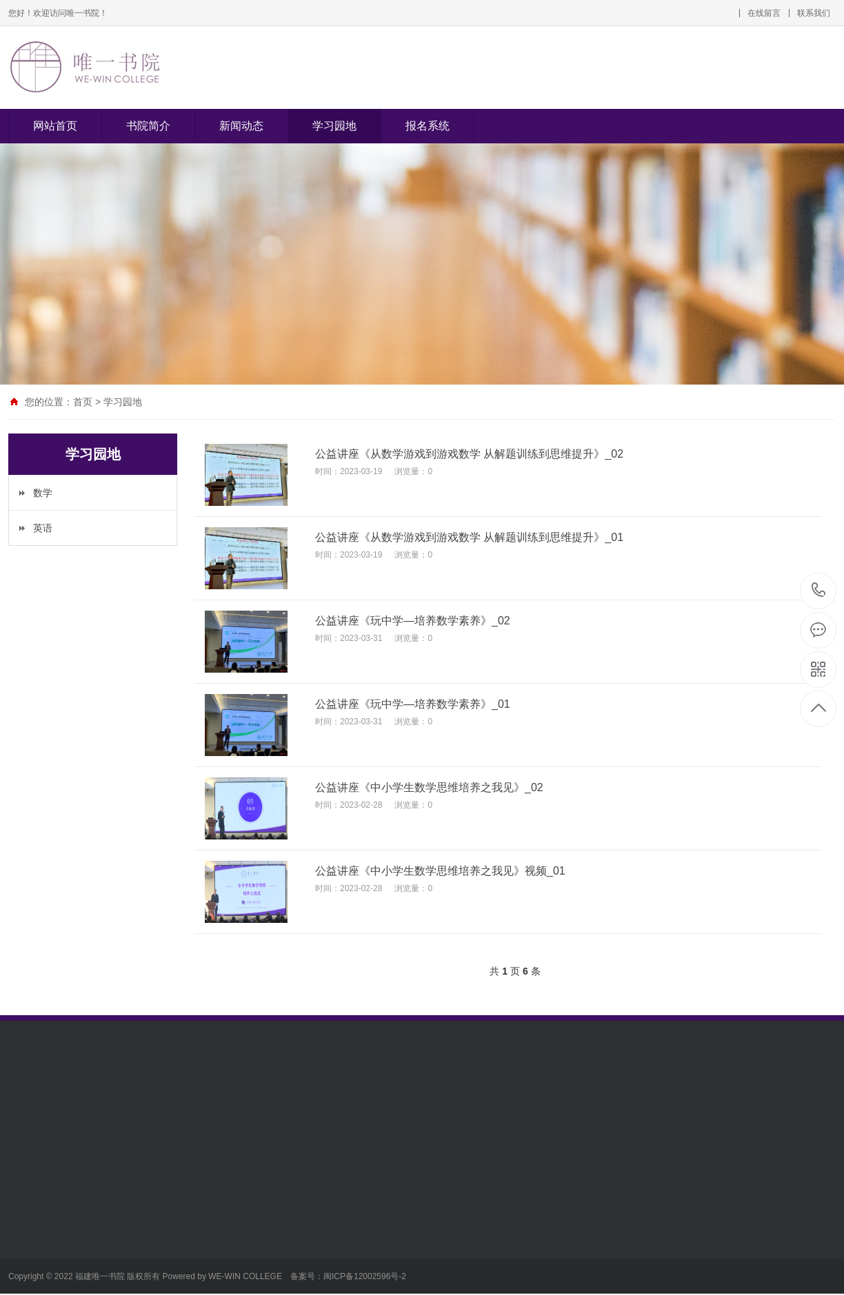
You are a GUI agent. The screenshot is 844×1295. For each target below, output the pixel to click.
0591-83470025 (819, 591)
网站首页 (55, 126)
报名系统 (427, 126)
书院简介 (148, 126)
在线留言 (764, 13)
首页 (82, 401)
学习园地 (334, 126)
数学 (42, 492)
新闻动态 (241, 126)
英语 (42, 527)
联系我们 (813, 13)
